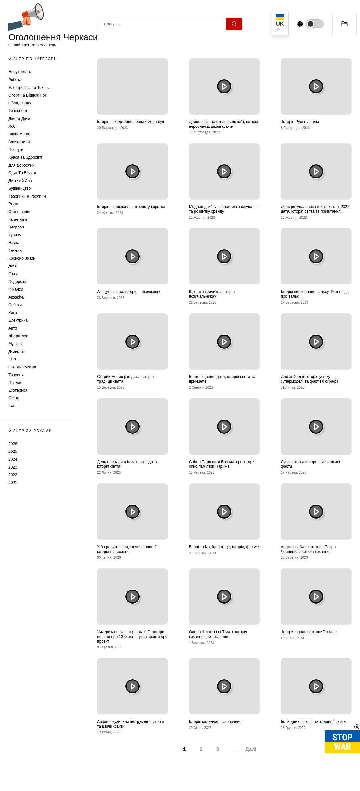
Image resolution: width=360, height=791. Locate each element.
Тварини (16, 375)
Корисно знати (21, 258)
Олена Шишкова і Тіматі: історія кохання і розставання (218, 634)
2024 (12, 459)
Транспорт (17, 110)
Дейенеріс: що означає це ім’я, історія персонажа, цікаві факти (223, 124)
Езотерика (17, 390)
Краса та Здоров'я (25, 157)
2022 (12, 474)
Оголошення (19, 211)
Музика (15, 343)
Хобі (12, 126)
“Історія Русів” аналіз (300, 121)
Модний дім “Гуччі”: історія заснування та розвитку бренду (224, 209)
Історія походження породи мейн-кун (130, 121)
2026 (12, 444)
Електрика (18, 320)
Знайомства (19, 134)
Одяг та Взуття (22, 173)
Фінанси (15, 289)
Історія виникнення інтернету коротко (131, 206)
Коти (12, 312)
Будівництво (19, 188)
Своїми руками (22, 367)
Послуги (15, 149)
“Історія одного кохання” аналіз (309, 631)
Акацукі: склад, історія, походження (129, 291)
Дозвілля (16, 351)
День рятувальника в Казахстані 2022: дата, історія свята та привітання (315, 209)
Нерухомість (19, 72)
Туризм (14, 235)
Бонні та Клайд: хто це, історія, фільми (224, 546)
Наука (13, 242)
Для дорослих (21, 165)
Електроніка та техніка (29, 87)
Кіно (12, 359)
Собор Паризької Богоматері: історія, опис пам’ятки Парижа (222, 464)
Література (18, 336)
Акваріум (16, 297)
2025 (12, 451)
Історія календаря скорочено (215, 721)
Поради (15, 382)
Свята (13, 398)
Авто (12, 328)
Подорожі (17, 281)
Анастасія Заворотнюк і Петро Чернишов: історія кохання (308, 549)
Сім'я (13, 274)
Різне (13, 203)
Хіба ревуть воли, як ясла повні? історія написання (126, 549)
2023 (12, 467)
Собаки (15, 304)
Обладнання (19, 103)
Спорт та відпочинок (27, 95)
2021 (12, 482)
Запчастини (19, 142)
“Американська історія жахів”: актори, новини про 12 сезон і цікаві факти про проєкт (132, 636)
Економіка (17, 219)
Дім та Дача (19, 118)
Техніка (15, 250)
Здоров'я (16, 227)
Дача (12, 266)
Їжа (11, 406)
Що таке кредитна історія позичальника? (212, 294)
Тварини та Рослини (27, 196)
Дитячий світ (20, 180)
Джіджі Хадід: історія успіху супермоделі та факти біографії (309, 379)
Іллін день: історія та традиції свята (313, 721)
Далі (250, 749)
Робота (14, 79)
